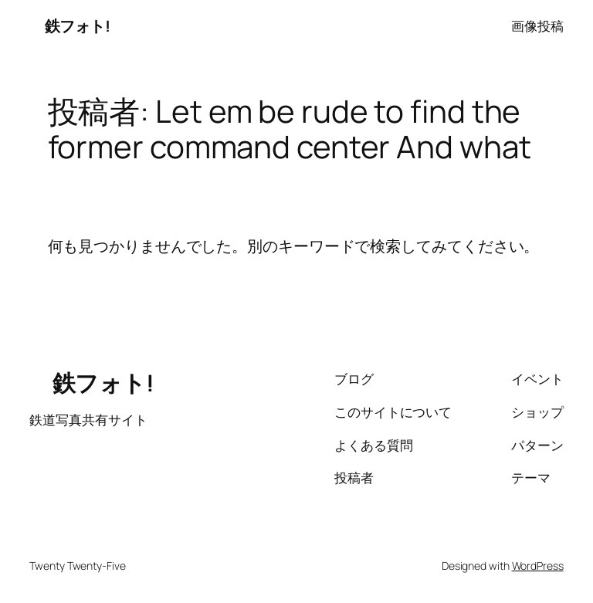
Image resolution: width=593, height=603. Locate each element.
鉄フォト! (69, 25)
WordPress (538, 565)
